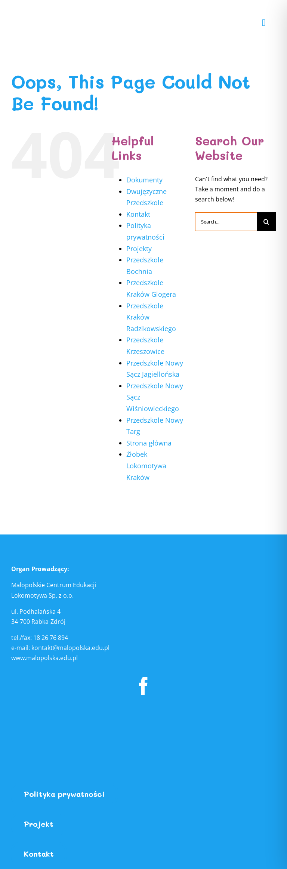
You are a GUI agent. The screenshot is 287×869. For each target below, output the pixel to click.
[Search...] (226, 221)
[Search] (266, 221)
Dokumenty (144, 179)
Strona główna (149, 442)
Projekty (139, 248)
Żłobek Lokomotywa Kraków (146, 465)
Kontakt (138, 214)
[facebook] (143, 686)
